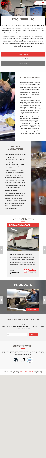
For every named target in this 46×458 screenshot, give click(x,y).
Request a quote (23, 54)
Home (21, 372)
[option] (23, 250)
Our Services (29, 372)
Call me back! (23, 63)
